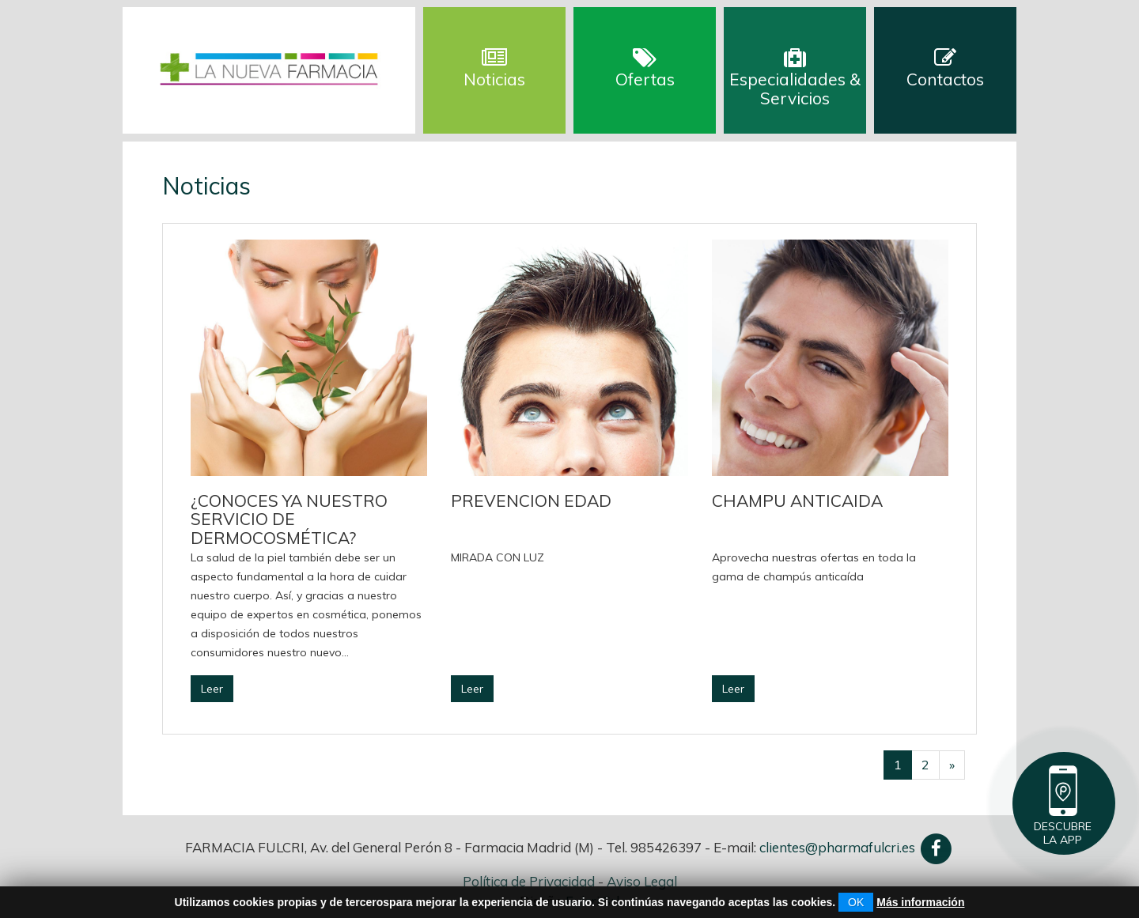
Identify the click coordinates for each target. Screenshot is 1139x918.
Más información (920, 902)
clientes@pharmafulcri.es (837, 847)
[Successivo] (952, 765)
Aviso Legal (642, 881)
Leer (212, 689)
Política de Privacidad (529, 881)
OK (856, 902)
